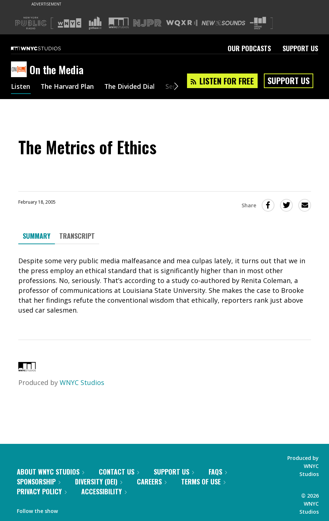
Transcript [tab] (77, 236)
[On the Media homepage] (20, 69)
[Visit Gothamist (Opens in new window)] (95, 23)
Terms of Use (203, 481)
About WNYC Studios (50, 471)
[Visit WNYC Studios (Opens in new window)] (119, 23)
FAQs (218, 471)
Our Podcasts (249, 48)
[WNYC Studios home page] (45, 48)
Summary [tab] (37, 236)
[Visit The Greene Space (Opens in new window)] (258, 23)
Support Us (300, 48)
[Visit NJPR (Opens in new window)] (147, 23)
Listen (21, 87)
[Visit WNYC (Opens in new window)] (69, 23)
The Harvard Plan (69, 87)
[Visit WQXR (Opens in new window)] (181, 23)
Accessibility (104, 491)
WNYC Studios (82, 382)
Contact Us (119, 471)
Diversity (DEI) (98, 481)
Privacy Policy (42, 491)
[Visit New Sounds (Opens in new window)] (223, 23)
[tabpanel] (164, 285)
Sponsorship (38, 481)
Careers (152, 481)
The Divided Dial (134, 87)
